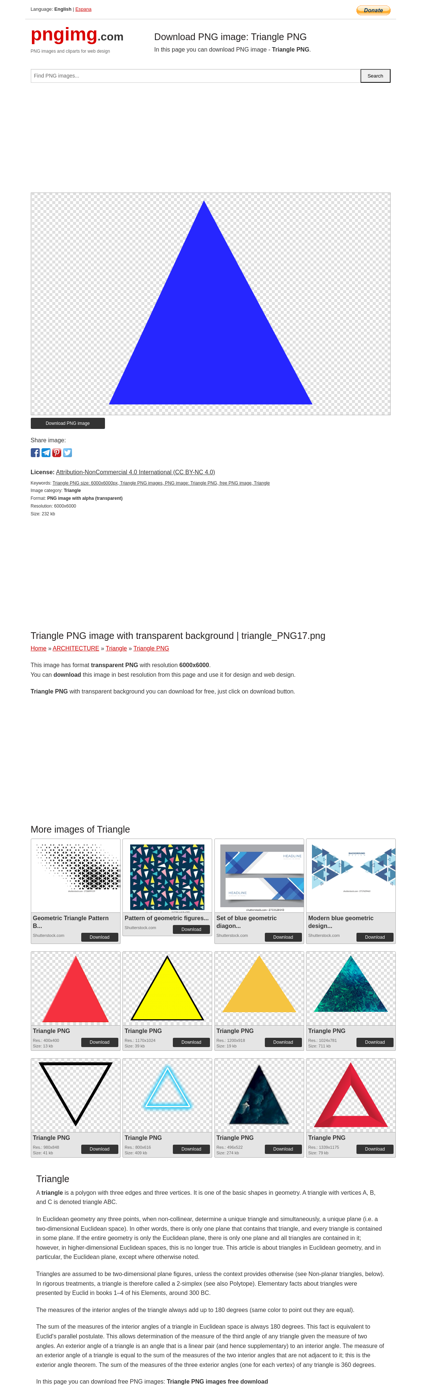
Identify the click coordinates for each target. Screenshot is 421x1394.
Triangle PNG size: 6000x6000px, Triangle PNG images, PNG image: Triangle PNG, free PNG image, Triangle (161, 483)
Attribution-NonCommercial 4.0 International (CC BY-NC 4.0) (135, 472)
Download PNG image (68, 423)
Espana (83, 9)
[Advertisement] (211, 141)
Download (99, 937)
